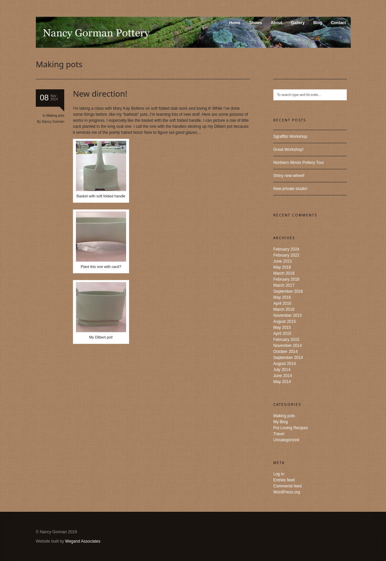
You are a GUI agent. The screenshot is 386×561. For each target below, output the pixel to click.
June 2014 (282, 375)
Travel (278, 434)
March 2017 (283, 285)
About (276, 22)
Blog (317, 22)
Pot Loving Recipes (290, 428)
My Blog (280, 421)
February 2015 (286, 339)
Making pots (55, 115)
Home (234, 22)
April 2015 (282, 333)
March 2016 (283, 309)
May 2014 (282, 381)
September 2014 (288, 357)
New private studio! (290, 188)
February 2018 (286, 279)
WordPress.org (286, 492)
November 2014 (287, 345)
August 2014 (284, 363)
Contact (338, 22)
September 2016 (288, 291)
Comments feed (287, 486)
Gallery (298, 22)
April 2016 (282, 303)
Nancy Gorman (53, 121)
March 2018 (283, 273)
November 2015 (287, 315)
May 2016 (282, 297)
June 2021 (282, 261)
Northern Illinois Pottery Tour (298, 162)
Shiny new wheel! (288, 175)
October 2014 (285, 351)
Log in (278, 474)
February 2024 (286, 249)
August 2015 (284, 321)
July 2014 (281, 369)
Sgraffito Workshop (290, 136)
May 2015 (282, 327)
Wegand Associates (82, 541)
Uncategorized (286, 440)
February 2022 (286, 255)
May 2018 (282, 267)
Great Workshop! (288, 149)
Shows (255, 22)
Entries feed (284, 480)
